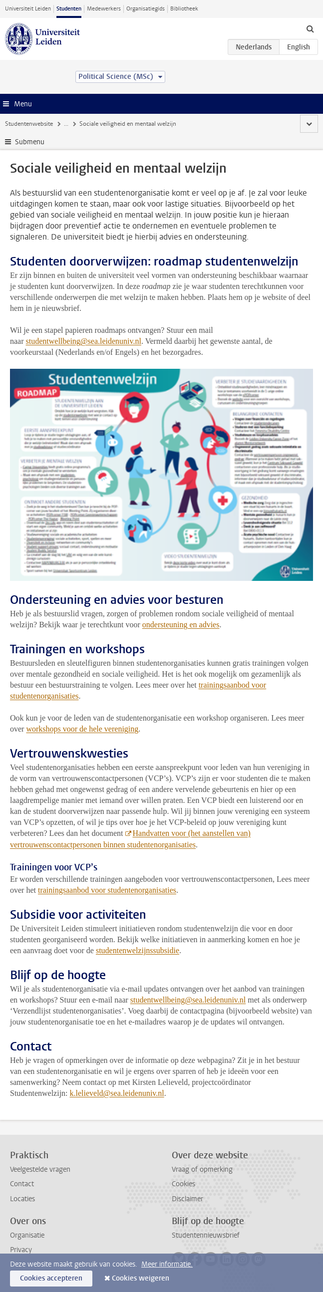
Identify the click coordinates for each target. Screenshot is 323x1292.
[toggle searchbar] (310, 28)
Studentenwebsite (29, 124)
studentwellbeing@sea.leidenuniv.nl (83, 341)
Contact (22, 1184)
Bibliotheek (184, 8)
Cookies (183, 1184)
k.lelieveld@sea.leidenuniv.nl (117, 1093)
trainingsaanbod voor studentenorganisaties (107, 890)
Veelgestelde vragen (40, 1169)
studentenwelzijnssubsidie (137, 950)
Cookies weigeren (140, 1278)
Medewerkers (104, 8)
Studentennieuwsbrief (206, 1235)
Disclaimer (187, 1199)
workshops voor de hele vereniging (82, 729)
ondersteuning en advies (181, 624)
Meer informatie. (167, 1264)
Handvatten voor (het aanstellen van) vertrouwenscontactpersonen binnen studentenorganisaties (130, 839)
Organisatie (27, 1235)
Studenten (68, 8)
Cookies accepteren (51, 1278)
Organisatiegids (145, 8)
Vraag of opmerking (202, 1169)
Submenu (29, 142)
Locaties (22, 1199)
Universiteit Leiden (28, 8)
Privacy (21, 1250)
